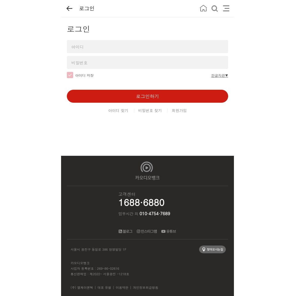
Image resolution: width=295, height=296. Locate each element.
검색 (215, 8)
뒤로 (69, 8)
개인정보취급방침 (145, 287)
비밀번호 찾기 (150, 110)
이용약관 (122, 287)
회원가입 (179, 110)
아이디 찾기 (118, 110)
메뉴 (226, 8)
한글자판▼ (219, 75)
